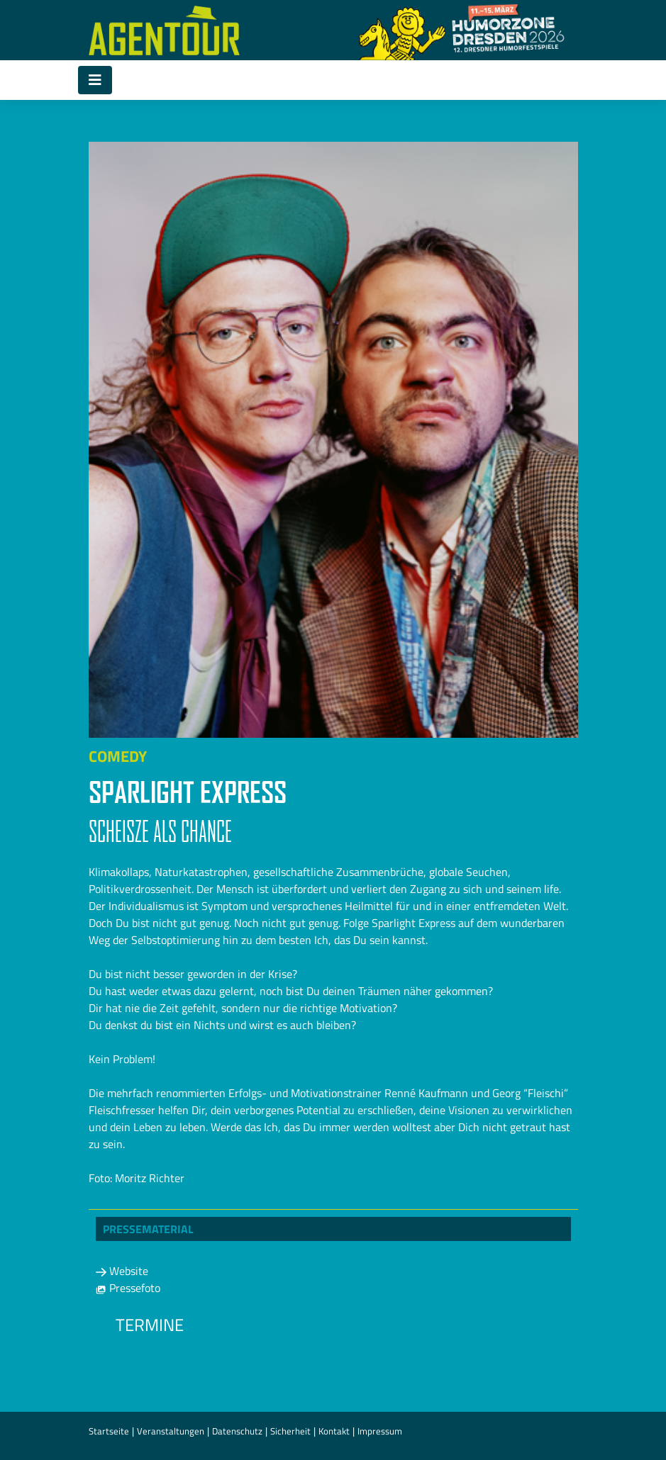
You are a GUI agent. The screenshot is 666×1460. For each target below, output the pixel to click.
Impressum (379, 1431)
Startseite (109, 1431)
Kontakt (334, 1431)
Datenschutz (237, 1431)
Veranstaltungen (170, 1431)
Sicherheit (290, 1431)
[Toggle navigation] (95, 80)
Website (122, 1270)
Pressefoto (128, 1287)
